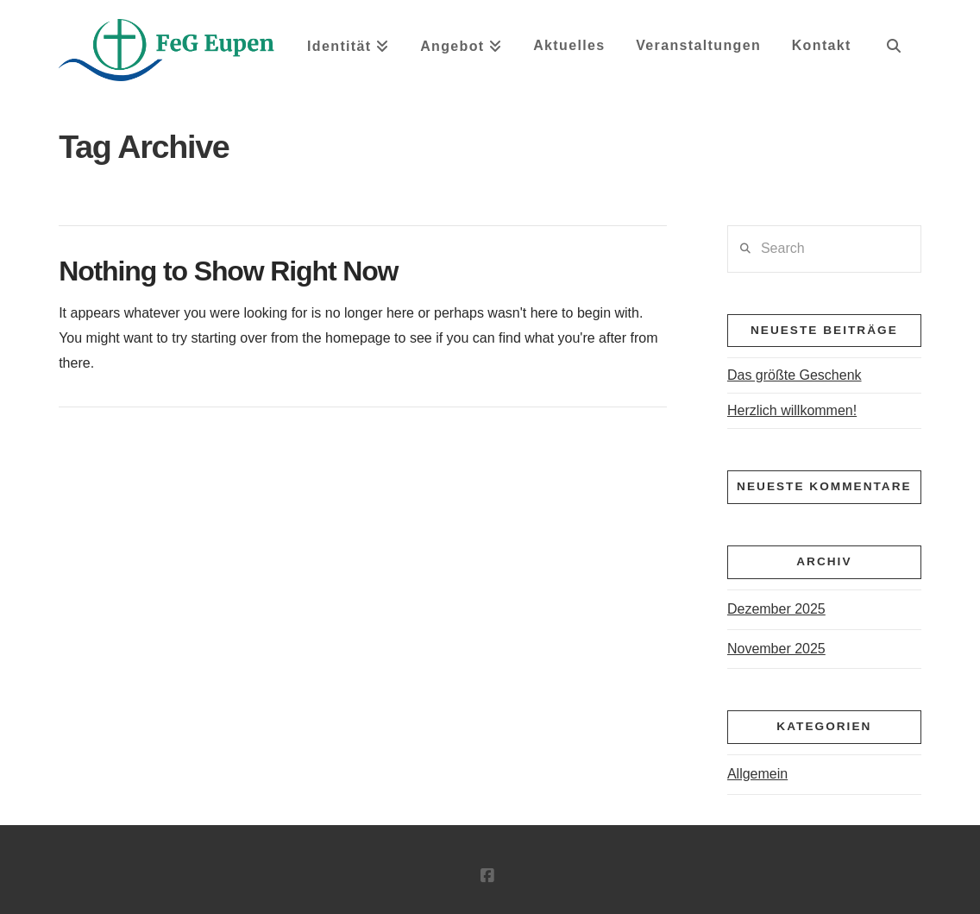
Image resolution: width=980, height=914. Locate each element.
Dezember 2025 (776, 609)
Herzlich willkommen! (792, 410)
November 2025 (776, 648)
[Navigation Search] (893, 52)
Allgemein (757, 773)
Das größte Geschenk (794, 375)
